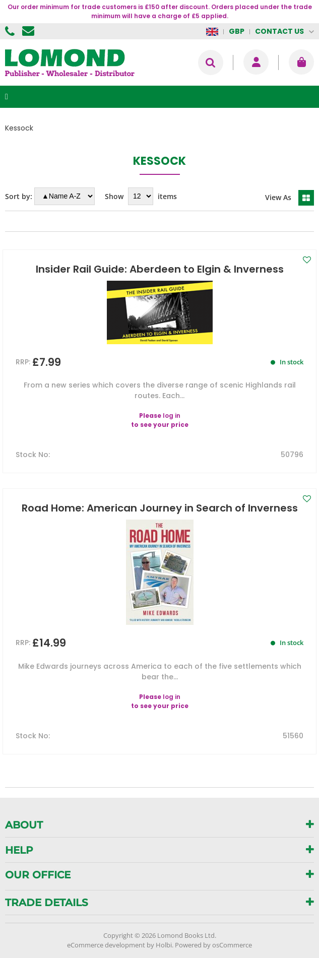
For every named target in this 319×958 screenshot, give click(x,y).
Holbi (164, 944)
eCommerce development (106, 944)
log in (171, 415)
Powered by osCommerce (213, 944)
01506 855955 (11, 31)
